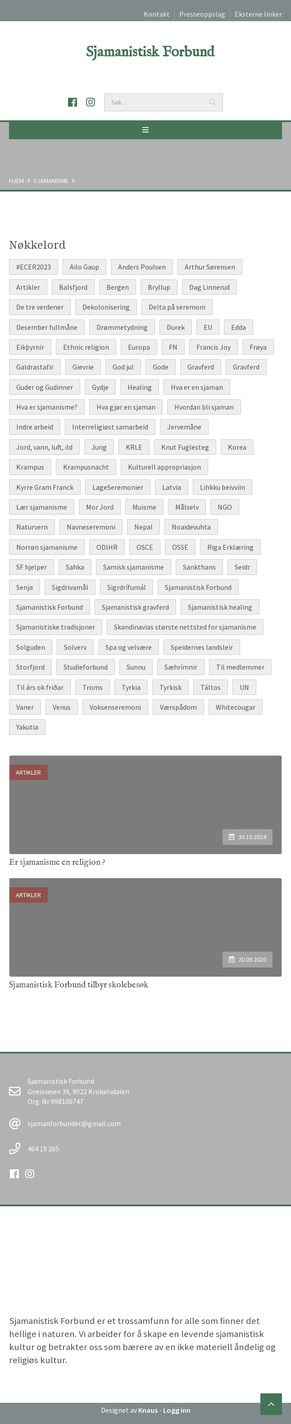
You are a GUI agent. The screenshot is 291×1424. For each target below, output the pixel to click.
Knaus (148, 1410)
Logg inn (177, 1410)
